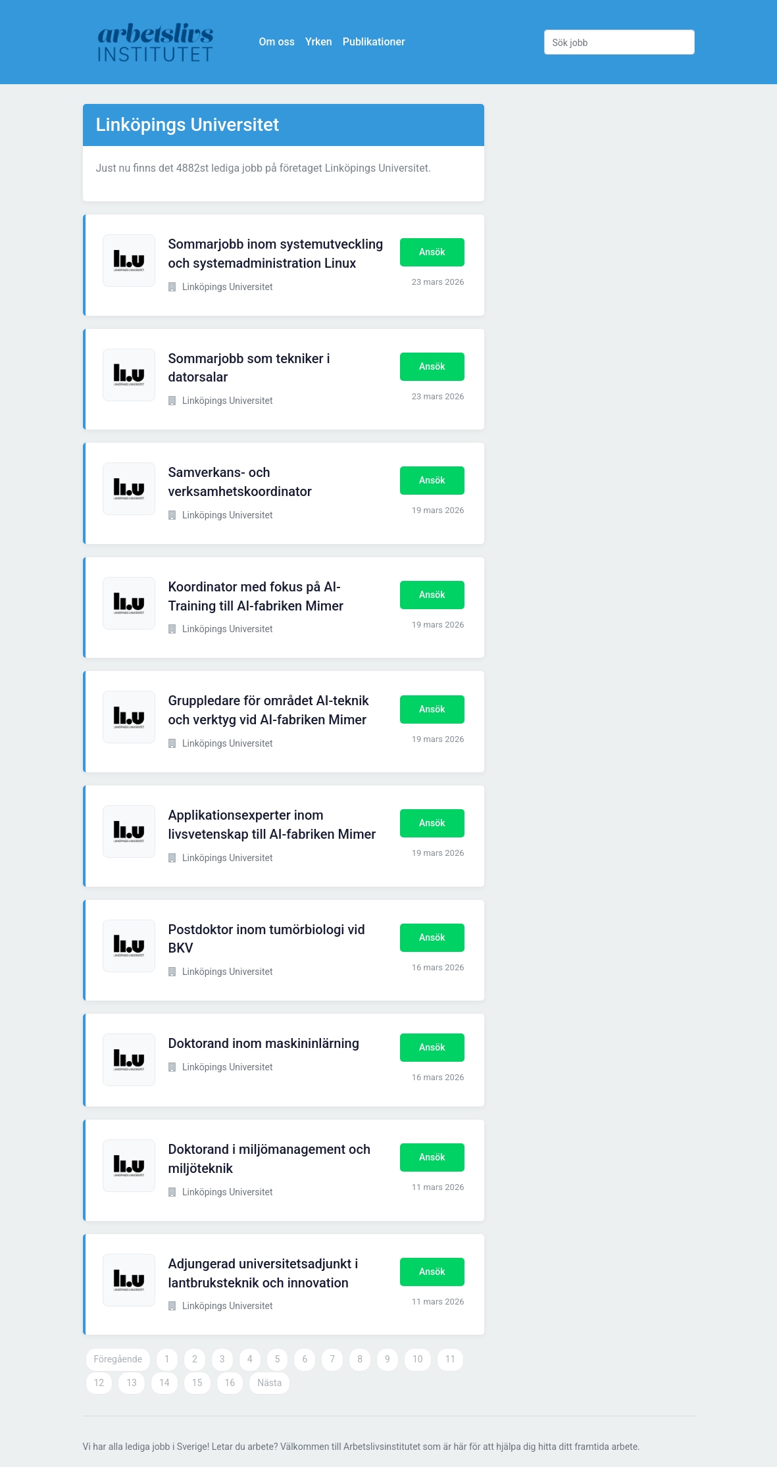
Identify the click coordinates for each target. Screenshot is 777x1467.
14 (164, 1383)
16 (230, 1383)
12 (99, 1383)
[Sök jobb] (619, 42)
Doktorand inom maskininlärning (264, 1043)
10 (418, 1359)
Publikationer (374, 42)
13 (131, 1383)
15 (197, 1383)
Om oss (277, 42)
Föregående (118, 1359)
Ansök (432, 252)
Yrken (318, 42)
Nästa (269, 1383)
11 (450, 1359)
